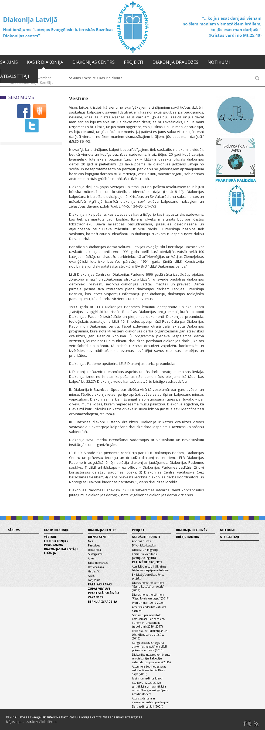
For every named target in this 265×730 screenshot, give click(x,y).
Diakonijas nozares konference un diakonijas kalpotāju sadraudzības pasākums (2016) (151, 658)
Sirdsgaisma (95, 554)
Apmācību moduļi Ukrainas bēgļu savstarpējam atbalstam (150, 568)
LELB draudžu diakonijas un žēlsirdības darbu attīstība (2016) (150, 634)
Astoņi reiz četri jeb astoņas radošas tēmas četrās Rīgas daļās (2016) (149, 670)
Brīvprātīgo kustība (144, 545)
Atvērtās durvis (141, 541)
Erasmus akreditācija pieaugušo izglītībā (145, 556)
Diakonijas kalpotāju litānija (61, 551)
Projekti (133, 62)
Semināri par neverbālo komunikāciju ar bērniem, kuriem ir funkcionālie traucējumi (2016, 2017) (148, 620)
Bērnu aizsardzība (102, 602)
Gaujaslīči (94, 571)
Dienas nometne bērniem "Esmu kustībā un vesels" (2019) (148, 586)
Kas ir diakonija (45, 62)
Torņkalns (94, 580)
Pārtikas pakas (100, 584)
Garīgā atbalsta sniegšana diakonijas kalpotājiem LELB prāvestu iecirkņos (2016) (149, 646)
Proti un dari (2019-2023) (148, 603)
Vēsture (50, 537)
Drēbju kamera (187, 537)
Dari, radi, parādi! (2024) (147, 706)
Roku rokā (94, 550)
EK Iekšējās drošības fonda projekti (148, 576)
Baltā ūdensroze (98, 563)
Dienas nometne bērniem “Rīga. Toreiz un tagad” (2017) (150, 596)
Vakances (95, 597)
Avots (91, 576)
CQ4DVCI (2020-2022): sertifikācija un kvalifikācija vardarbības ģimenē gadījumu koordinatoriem (150, 688)
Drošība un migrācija (145, 550)
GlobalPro (47, 721)
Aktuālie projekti (146, 537)
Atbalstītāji (14, 76)
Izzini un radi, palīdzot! (147, 678)
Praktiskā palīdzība (103, 593)
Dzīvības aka (96, 567)
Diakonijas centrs (93, 62)
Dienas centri (98, 537)
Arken (92, 558)
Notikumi (219, 62)
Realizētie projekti (147, 562)
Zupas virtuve (99, 589)
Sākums (9, 62)
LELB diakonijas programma (56, 543)
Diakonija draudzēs (175, 62)
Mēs (90, 541)
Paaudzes (94, 545)
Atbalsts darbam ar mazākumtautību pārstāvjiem (150, 700)
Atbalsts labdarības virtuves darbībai (149, 609)
